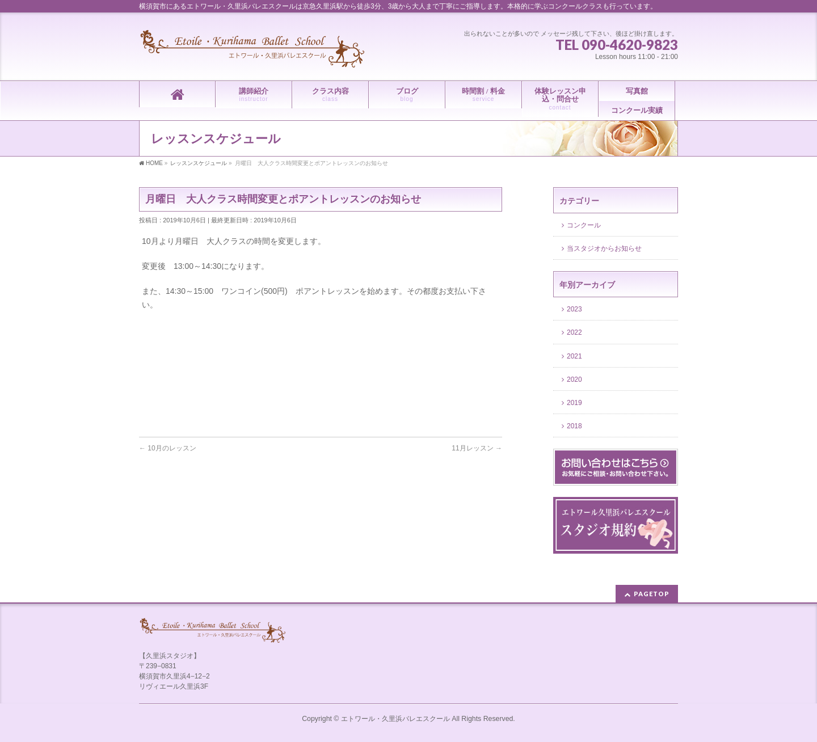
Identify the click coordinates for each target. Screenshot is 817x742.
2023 (575, 309)
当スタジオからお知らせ (604, 248)
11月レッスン (477, 448)
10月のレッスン (167, 448)
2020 (575, 379)
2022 (575, 332)
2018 (575, 426)
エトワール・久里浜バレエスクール (395, 719)
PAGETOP (651, 593)
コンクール (584, 225)
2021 (575, 356)
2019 (575, 403)
